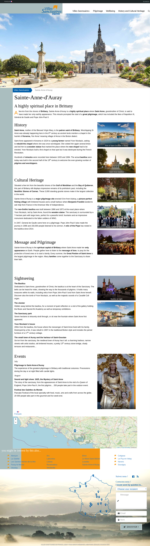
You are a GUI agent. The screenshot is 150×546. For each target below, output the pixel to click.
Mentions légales (92, 544)
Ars (48, 456)
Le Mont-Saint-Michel (91, 459)
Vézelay (14, 468)
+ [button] (15, 419)
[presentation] (133, 539)
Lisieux (50, 462)
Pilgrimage (98, 11)
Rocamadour (52, 465)
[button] (148, 11)
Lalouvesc (51, 459)
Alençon (14, 456)
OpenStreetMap (126, 447)
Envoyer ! (131, 527)
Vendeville (51, 468)
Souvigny (122, 465)
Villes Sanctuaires (21, 90)
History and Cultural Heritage (131, 11)
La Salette (15, 459)
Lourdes (85, 462)
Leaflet (118, 447)
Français (17, 413)
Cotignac (121, 456)
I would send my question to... (129, 485)
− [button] (15, 422)
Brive (84, 456)
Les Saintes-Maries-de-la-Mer (23, 462)
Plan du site (104, 544)
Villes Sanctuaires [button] (81, 11)
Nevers (121, 462)
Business (146, 1)
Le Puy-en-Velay (125, 459)
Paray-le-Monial (17, 465)
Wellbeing (110, 11)
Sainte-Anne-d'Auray (91, 465)
